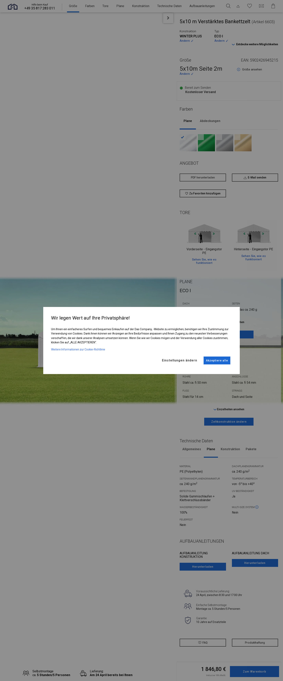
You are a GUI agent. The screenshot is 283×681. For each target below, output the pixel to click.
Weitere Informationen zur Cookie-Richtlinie (78, 347)
